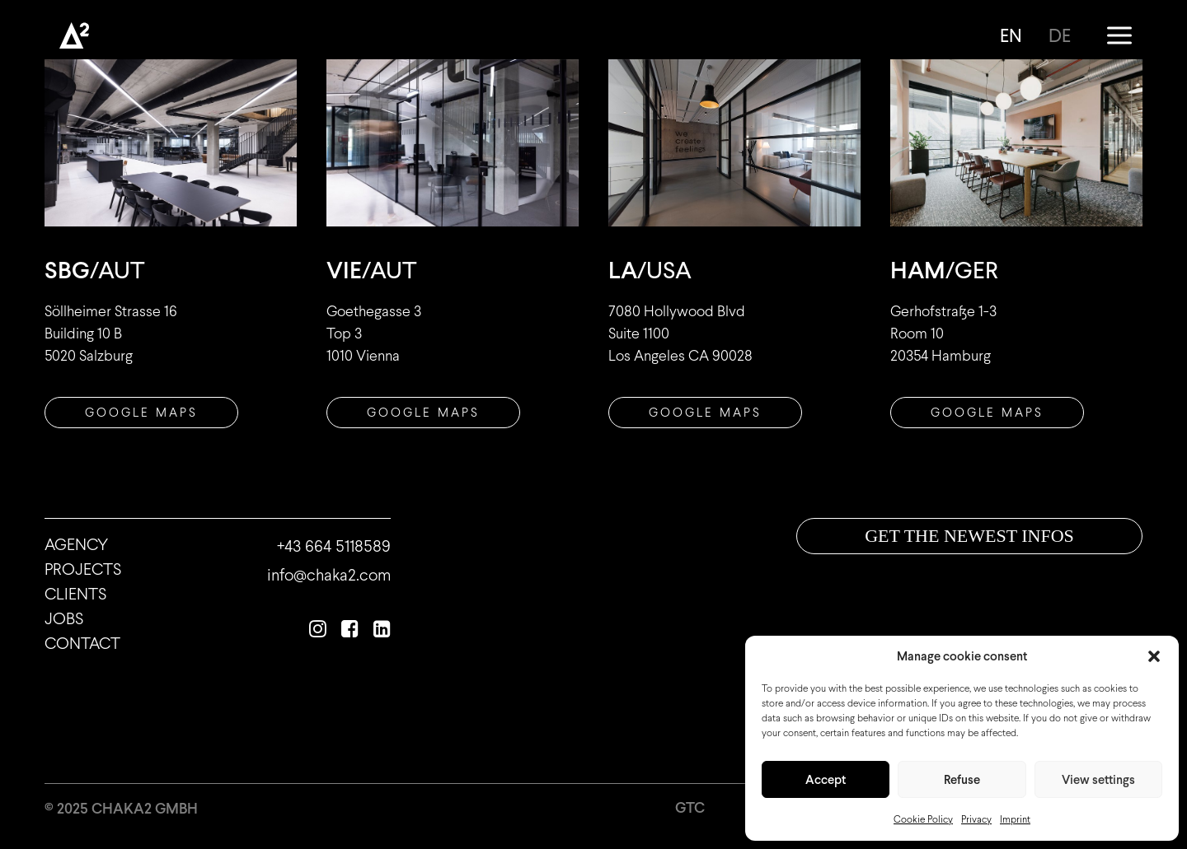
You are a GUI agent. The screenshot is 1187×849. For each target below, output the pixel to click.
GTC (690, 807)
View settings (1098, 780)
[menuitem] (1017, 35)
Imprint (1015, 819)
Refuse (962, 780)
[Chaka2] (74, 35)
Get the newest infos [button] (969, 535)
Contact (82, 643)
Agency (76, 544)
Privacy (976, 819)
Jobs (64, 618)
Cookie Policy (923, 819)
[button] (1154, 656)
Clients (75, 593)
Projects (83, 569)
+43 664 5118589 (334, 545)
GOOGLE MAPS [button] (987, 412)
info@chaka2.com (329, 574)
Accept (825, 780)
